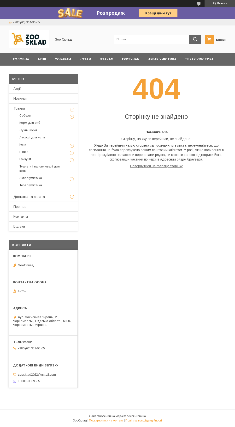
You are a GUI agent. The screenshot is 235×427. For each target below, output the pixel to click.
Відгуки (20, 72)
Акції (42, 59)
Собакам (63, 59)
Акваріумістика (162, 59)
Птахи (23, 152)
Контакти (20, 216)
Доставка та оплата (54, 72)
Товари (19, 108)
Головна (21, 59)
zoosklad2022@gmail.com (37, 374)
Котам (85, 59)
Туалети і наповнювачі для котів (39, 169)
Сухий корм (28, 130)
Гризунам (131, 59)
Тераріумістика (199, 59)
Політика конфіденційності (143, 420)
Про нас (19, 207)
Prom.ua (140, 416)
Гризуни (25, 159)
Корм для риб (29, 122)
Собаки (25, 115)
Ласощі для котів (32, 137)
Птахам (106, 59)
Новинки (20, 98)
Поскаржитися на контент (106, 420)
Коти (22, 144)
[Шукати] (195, 39)
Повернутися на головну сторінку (156, 166)
